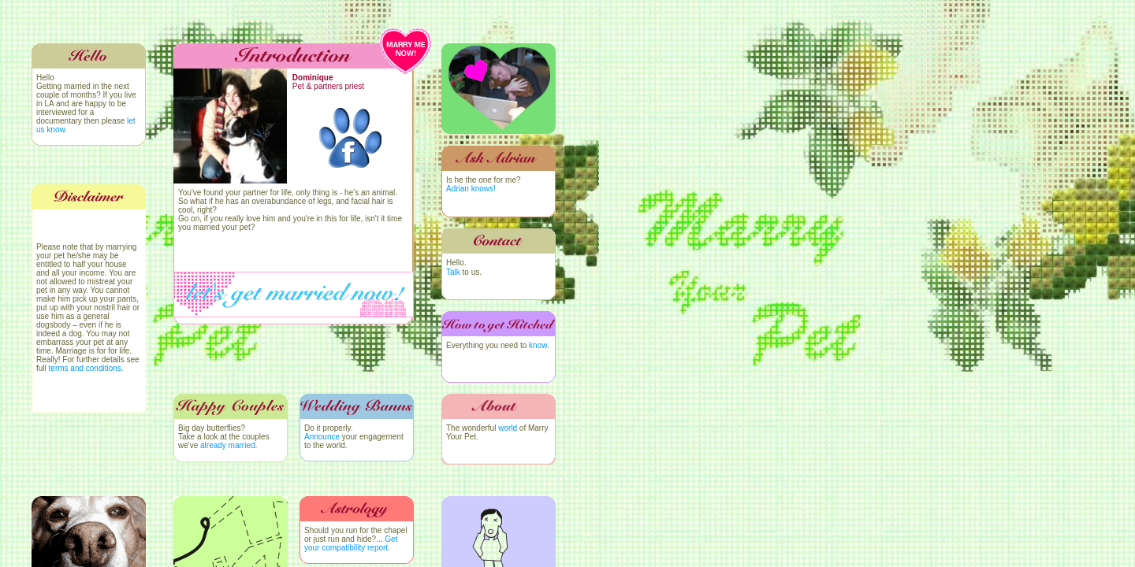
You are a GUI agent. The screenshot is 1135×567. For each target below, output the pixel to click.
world (507, 428)
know (538, 345)
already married (227, 445)
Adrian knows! (471, 188)
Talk (453, 272)
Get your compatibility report (350, 543)
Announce (322, 436)
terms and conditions (85, 368)
